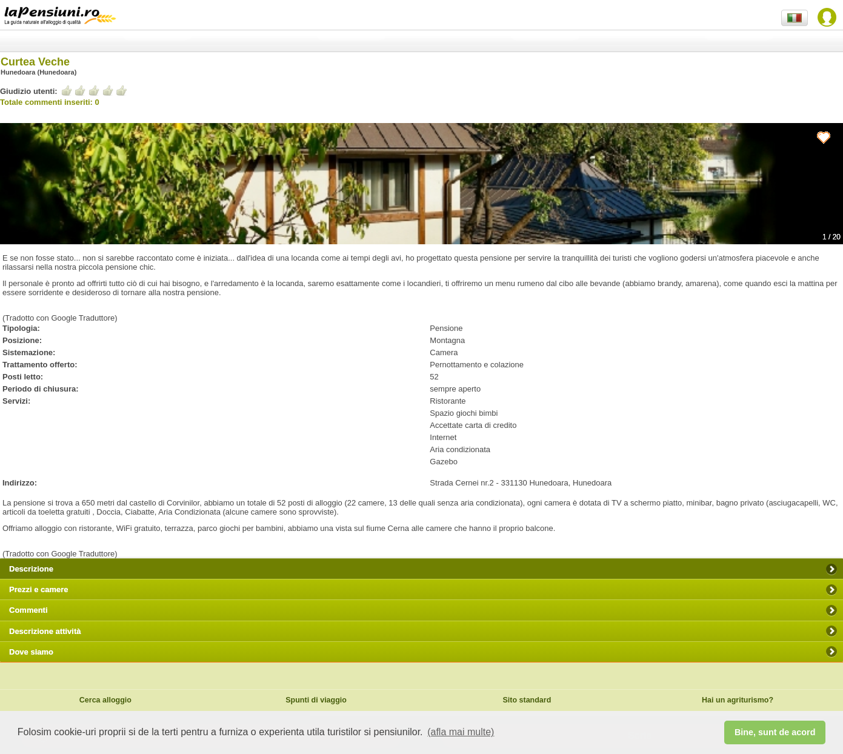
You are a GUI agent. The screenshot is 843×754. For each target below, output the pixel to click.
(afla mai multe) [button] (460, 732)
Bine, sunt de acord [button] (775, 732)
